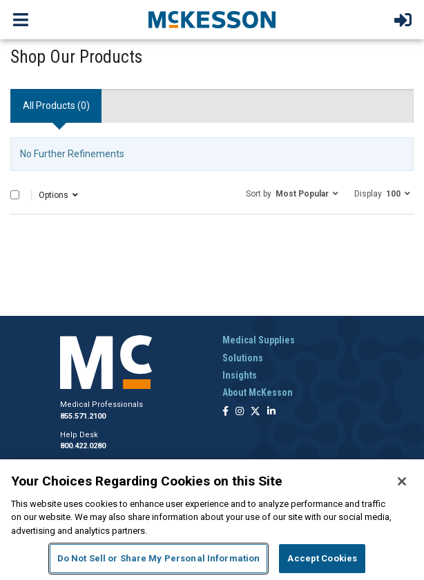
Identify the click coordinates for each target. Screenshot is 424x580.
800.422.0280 (83, 445)
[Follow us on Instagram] (239, 412)
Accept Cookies (322, 558)
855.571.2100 (83, 416)
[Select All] (14, 194)
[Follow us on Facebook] (225, 412)
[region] (212, 519)
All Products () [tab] (56, 105)
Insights (239, 375)
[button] (292, 193)
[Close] (402, 481)
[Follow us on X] (255, 412)
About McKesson (257, 392)
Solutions (242, 357)
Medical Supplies (258, 340)
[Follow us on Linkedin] (271, 412)
